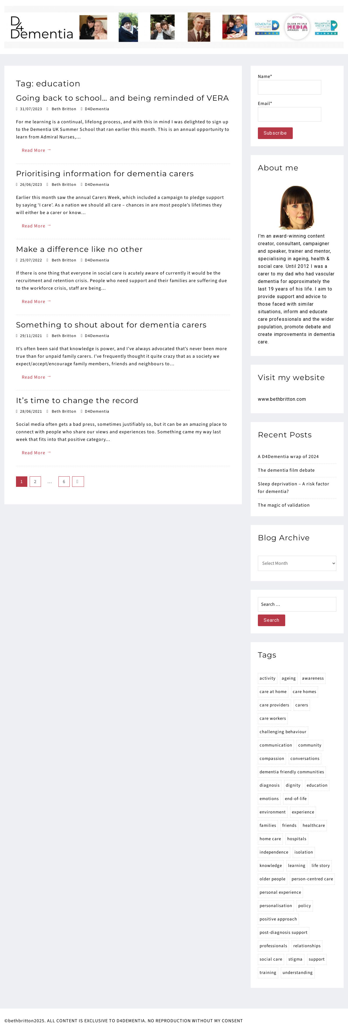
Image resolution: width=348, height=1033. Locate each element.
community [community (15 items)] (310, 745)
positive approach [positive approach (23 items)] (278, 919)
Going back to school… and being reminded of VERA (122, 98)
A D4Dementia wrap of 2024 (288, 456)
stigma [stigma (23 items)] (295, 959)
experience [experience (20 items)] (303, 812)
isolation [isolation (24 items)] (304, 852)
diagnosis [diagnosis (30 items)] (270, 785)
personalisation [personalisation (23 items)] (276, 906)
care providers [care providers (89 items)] (274, 705)
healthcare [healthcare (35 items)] (314, 825)
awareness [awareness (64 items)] (313, 678)
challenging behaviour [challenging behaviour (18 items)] (283, 732)
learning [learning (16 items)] (297, 866)
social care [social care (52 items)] (271, 959)
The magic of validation (284, 505)
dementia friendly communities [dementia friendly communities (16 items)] (292, 772)
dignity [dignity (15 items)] (293, 785)
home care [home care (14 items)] (270, 839)
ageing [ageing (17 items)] (289, 678)
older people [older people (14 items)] (272, 879)
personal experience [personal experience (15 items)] (280, 892)
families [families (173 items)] (268, 825)
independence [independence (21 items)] (274, 852)
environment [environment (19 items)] (273, 812)
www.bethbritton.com (282, 399)
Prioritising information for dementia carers (105, 173)
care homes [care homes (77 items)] (304, 692)
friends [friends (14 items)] (289, 825)
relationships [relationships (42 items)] (307, 946)
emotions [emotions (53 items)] (269, 799)
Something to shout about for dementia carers (111, 325)
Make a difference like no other (79, 249)
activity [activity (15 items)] (268, 678)
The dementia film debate (286, 470)
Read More (37, 150)
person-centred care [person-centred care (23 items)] (312, 879)
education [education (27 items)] (317, 785)
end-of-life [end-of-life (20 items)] (296, 799)
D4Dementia (97, 109)
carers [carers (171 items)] (301, 705)
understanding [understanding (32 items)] (298, 973)
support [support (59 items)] (317, 959)
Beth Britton (64, 109)
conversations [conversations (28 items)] (305, 759)
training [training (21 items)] (268, 973)
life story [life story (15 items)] (321, 866)
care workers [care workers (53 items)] (273, 718)
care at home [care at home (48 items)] (273, 692)
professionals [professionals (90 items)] (273, 946)
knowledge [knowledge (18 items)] (271, 866)
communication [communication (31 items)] (276, 745)
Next (78, 481)
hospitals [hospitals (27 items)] (296, 839)
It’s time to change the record (77, 400)
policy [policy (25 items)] (304, 906)
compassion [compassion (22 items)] (272, 759)
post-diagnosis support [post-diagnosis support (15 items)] (284, 932)
